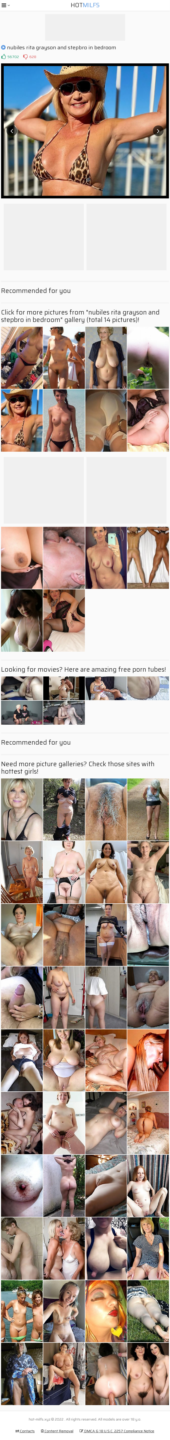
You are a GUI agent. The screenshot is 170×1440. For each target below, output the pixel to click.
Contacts (25, 1431)
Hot (85, 5)
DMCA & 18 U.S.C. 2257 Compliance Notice (117, 1431)
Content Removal (57, 1431)
